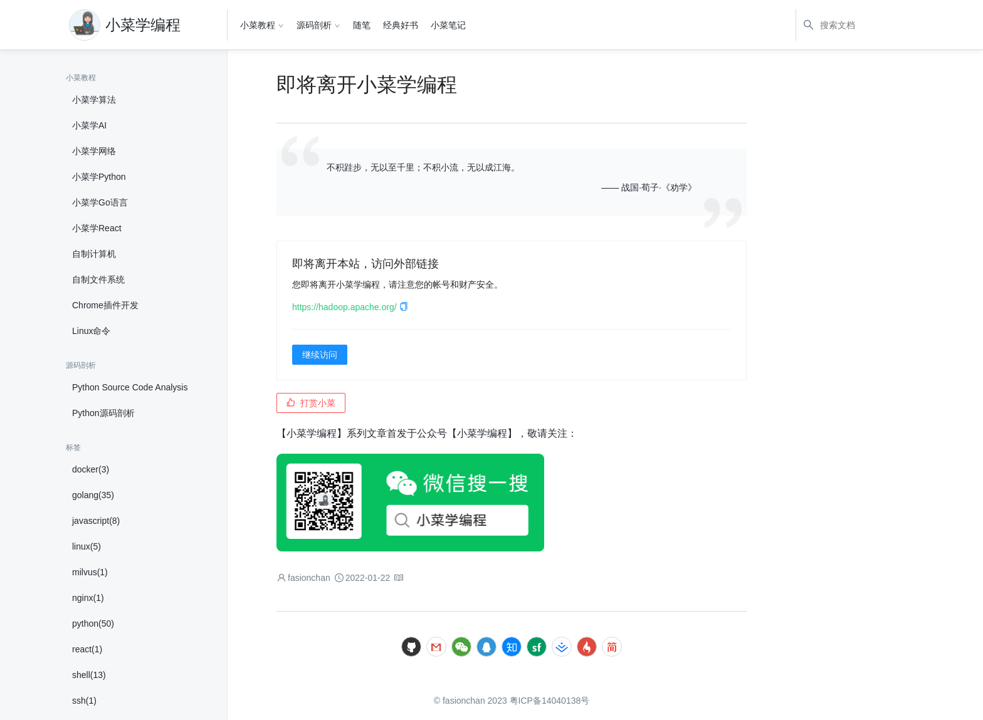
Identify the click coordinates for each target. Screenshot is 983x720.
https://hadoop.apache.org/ (350, 307)
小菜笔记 (448, 25)
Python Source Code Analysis (129, 387)
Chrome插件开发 (105, 305)
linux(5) (86, 546)
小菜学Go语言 (100, 202)
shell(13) (89, 675)
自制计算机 (94, 254)
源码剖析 (314, 25)
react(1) (87, 649)
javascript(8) (96, 521)
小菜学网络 (94, 151)
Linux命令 (91, 331)
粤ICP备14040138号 (550, 701)
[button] (403, 307)
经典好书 (400, 25)
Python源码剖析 (103, 413)
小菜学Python (99, 177)
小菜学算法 (94, 100)
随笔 (362, 25)
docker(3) (90, 469)
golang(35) (93, 495)
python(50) (93, 623)
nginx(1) (88, 598)
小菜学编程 (143, 24)
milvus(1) (90, 572)
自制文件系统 (98, 279)
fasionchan (309, 578)
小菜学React (97, 228)
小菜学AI (89, 125)
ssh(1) (84, 701)
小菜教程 (257, 25)
